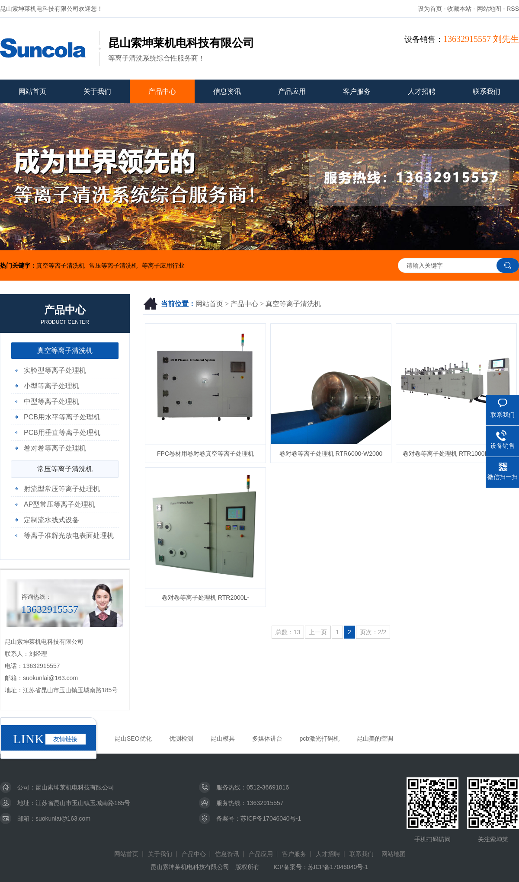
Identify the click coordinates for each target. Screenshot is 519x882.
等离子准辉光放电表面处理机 (69, 535)
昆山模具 (223, 738)
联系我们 (486, 91)
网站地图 (489, 8)
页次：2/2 (373, 632)
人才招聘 (422, 91)
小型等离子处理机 (51, 386)
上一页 (318, 632)
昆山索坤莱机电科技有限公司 (74, 787)
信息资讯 (227, 91)
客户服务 (357, 91)
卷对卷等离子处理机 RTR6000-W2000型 (331, 456)
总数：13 (288, 632)
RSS (512, 8)
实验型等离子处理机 (55, 370)
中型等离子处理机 (51, 401)
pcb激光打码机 (320, 738)
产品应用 (292, 91)
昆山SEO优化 (133, 738)
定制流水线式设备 (51, 520)
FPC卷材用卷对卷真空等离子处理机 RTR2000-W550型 (205, 456)
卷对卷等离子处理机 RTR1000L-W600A (456, 453)
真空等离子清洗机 (60, 265)
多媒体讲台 (267, 738)
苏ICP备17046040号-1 (270, 818)
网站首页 (32, 91)
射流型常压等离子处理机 (62, 488)
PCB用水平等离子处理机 (62, 417)
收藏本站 (459, 8)
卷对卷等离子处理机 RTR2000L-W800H (205, 600)
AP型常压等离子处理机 (59, 504)
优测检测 (181, 738)
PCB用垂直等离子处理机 (62, 432)
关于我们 (97, 91)
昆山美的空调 (375, 738)
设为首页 (430, 8)
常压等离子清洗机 (113, 265)
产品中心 (162, 91)
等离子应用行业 (163, 265)
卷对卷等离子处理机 (55, 448)
